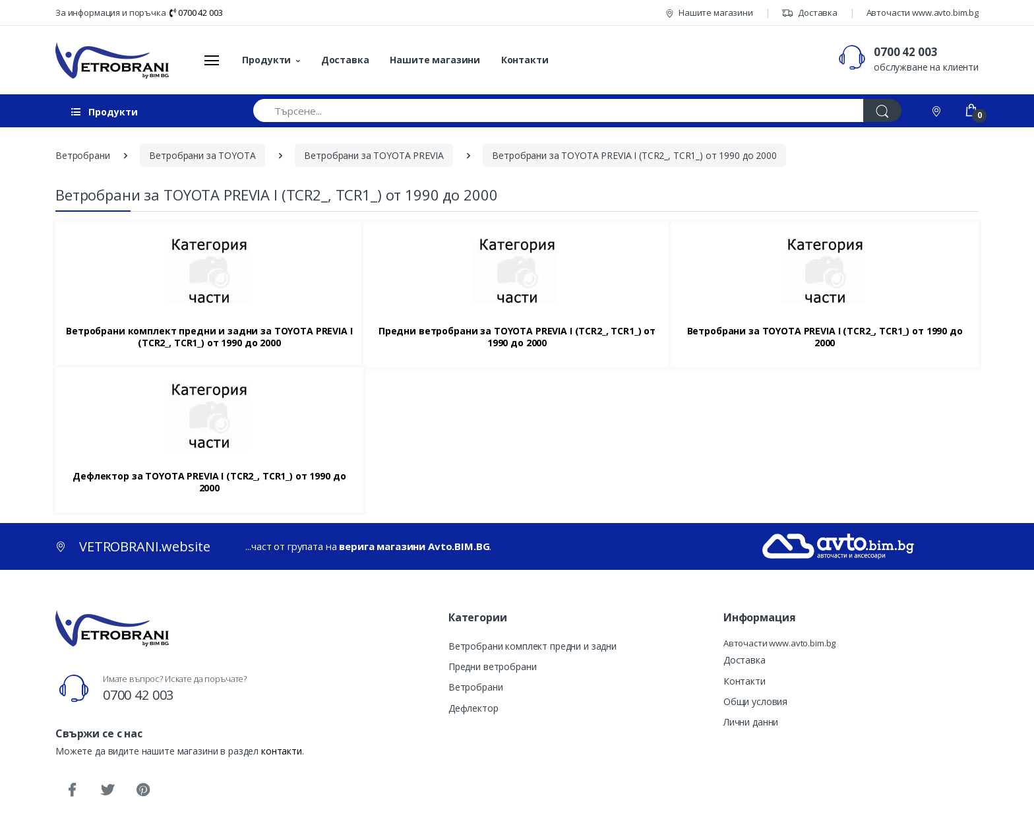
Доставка (809, 12)
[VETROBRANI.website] (112, 60)
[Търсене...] (558, 110)
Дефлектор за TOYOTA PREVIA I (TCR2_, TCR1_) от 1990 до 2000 (209, 482)
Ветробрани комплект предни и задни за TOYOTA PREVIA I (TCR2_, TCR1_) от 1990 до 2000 (209, 337)
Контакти (525, 59)
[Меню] (211, 60)
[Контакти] (937, 110)
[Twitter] (107, 790)
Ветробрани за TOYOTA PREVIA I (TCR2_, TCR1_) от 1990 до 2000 (825, 337)
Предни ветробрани (492, 666)
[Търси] (882, 110)
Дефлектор (473, 708)
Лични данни (750, 722)
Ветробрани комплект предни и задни (532, 646)
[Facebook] (71, 790)
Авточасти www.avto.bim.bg (923, 12)
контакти (281, 751)
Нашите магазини (709, 12)
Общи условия (755, 701)
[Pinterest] (143, 790)
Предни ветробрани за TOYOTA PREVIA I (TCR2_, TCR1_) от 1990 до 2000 (517, 337)
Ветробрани (475, 687)
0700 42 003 (195, 12)
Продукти (266, 59)
